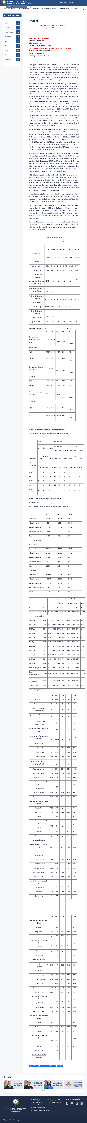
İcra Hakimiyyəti (9, 9)
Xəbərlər (35, 9)
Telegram (52, 1065)
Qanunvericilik (24, 9)
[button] (42, 1091)
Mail (61, 1065)
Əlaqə (75, 9)
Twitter (34, 1065)
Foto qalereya (64, 9)
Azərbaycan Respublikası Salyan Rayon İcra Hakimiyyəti (19, 3)
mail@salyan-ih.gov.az (39, 1107)
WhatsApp (43, 1065)
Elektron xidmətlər (49, 9)
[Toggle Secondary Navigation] (83, 9)
